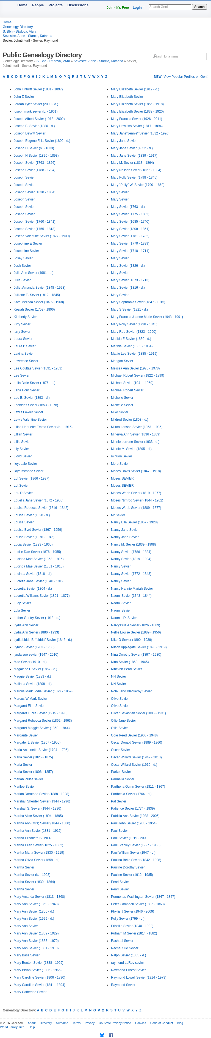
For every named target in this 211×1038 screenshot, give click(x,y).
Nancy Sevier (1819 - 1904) (131, 559)
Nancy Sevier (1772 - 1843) (131, 574)
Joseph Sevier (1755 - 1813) (34, 229)
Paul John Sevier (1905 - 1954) (134, 823)
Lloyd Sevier (23, 456)
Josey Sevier (23, 258)
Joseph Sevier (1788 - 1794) (34, 170)
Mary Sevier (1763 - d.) (128, 207)
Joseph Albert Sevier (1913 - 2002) (39, 119)
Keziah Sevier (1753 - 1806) (34, 309)
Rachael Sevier (122, 941)
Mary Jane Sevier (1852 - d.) (132, 148)
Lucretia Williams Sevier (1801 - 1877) (42, 596)
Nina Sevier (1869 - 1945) (130, 662)
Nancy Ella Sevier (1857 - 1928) (134, 522)
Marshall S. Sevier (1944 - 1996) (37, 808)
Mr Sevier (118, 515)
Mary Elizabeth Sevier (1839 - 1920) (137, 111)
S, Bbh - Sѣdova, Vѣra (19, 31)
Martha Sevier (24, 867)
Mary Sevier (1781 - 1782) (130, 236)
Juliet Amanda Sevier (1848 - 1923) (39, 287)
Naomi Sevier (121, 603)
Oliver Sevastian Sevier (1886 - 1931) (138, 713)
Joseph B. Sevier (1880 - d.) (34, 126)
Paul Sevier (119, 831)
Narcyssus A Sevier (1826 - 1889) (135, 625)
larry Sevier (22, 332)
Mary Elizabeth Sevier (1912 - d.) (135, 89)
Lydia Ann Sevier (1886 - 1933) (36, 632)
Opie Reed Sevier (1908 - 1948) (134, 735)
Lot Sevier (21, 486)
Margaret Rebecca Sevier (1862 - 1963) (43, 720)
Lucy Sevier (22, 603)
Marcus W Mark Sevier (30, 699)
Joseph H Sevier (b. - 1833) (34, 148)
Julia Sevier (22, 280)
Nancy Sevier (121, 566)
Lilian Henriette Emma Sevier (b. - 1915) (43, 427)
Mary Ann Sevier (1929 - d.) (34, 919)
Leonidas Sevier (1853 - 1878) (36, 405)
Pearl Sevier (120, 882)
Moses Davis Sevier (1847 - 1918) (136, 471)
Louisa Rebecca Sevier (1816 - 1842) (41, 508)
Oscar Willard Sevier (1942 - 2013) (136, 757)
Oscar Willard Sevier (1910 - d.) (134, 765)
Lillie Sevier (22, 442)
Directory (46, 1023)
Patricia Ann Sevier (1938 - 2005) (135, 816)
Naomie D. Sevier (124, 618)
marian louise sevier (28, 779)
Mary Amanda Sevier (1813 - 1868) (39, 897)
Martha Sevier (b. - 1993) (32, 875)
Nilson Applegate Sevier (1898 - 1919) (139, 647)
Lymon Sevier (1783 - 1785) (34, 647)
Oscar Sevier (120, 750)
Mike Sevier (119, 412)
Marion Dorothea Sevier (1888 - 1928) (41, 794)
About (32, 1023)
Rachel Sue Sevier (124, 948)
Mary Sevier (120, 192)
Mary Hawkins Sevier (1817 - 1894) (137, 126)
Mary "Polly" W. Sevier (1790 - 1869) (138, 185)
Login (137, 8)
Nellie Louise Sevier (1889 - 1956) (136, 632)
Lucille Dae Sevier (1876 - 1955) (37, 552)
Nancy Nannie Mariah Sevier (132, 588)
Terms (76, 1023)
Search (199, 7)
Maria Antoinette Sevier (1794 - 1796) (41, 750)
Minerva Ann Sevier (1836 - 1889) (135, 434)
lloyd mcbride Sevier (28, 471)
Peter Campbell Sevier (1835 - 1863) (138, 904)
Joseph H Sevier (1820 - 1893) (36, 155)
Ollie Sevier (119, 728)
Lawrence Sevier (26, 361)
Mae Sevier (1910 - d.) (30, 662)
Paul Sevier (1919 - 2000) (130, 838)
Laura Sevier (23, 339)
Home (22, 5)
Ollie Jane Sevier (123, 720)
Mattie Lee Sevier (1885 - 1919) (134, 353)
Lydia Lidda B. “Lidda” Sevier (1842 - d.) (43, 640)
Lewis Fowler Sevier (28, 412)
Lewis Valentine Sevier (30, 419)
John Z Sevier (24, 97)
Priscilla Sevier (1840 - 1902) (132, 926)
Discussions (77, 5)
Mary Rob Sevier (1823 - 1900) (133, 332)
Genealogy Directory (18, 27)
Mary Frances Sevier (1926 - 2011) (136, 119)
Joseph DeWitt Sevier (29, 133)
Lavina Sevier (24, 353)
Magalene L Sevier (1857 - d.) (35, 669)
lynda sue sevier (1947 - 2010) (36, 654)
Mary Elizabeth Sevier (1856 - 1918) (137, 104)
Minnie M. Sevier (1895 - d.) (131, 449)
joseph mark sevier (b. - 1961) (35, 111)
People (38, 5)
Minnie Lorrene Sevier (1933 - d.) (135, 442)
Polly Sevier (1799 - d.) (128, 919)
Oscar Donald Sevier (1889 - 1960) (136, 742)
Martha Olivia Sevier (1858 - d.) (37, 860)
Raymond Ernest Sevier (128, 970)
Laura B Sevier (24, 346)
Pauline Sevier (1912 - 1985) (132, 875)
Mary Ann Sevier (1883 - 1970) (36, 941)
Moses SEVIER (122, 478)
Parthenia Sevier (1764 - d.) (131, 794)
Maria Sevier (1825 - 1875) (33, 757)
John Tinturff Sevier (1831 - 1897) (38, 89)
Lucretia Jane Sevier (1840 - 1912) (39, 581)
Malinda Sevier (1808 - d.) (33, 684)
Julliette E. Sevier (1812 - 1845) (37, 295)
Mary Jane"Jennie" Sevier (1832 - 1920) (140, 133)
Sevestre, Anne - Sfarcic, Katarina (27, 36)
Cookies (140, 1023)
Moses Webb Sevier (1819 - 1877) (136, 493)
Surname (62, 1023)
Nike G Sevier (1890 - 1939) (131, 640)
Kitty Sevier (22, 324)
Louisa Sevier (24, 522)
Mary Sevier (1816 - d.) (128, 287)
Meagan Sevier (122, 361)
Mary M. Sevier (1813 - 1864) (132, 163)
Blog (180, 1023)
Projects (56, 5)
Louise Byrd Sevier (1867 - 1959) (38, 530)
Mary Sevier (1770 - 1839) (130, 243)
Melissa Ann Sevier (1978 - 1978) (135, 368)
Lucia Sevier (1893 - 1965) (33, 544)
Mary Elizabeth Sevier (127, 97)
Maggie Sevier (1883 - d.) (32, 676)
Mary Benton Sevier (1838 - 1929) (38, 963)
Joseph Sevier (24, 177)
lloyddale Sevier (25, 464)
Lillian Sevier (23, 434)
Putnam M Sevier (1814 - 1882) (134, 933)
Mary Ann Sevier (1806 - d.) (34, 911)
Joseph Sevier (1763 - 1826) (34, 163)
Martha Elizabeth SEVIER (32, 838)
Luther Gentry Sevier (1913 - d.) (37, 618)
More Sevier (120, 464)
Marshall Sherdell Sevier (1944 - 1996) (42, 801)
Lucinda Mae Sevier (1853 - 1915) (38, 559)
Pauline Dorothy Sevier (128, 867)
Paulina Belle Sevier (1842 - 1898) (136, 860)
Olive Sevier (120, 699)
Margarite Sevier (26, 735)
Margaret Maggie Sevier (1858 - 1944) (42, 728)
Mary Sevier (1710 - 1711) (130, 251)
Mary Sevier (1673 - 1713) (130, 280)
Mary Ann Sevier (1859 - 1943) (36, 904)
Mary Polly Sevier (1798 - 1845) (134, 177)
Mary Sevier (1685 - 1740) (130, 221)
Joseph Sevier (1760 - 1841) (34, 221)
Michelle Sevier (122, 398)
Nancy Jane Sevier (125, 530)
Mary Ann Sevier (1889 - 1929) (36, 933)
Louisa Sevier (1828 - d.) (32, 515)
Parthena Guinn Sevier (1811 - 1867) (138, 786)
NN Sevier (118, 676)
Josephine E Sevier (28, 243)
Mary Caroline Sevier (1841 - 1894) (39, 985)
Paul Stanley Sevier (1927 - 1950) (135, 845)
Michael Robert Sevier (127, 390)
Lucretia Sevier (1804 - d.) (33, 588)
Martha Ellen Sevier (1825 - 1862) (38, 845)
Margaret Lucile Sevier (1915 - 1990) (40, 713)
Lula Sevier (22, 610)
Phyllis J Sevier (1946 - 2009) (132, 911)
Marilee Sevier (24, 786)
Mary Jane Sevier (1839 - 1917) (134, 155)
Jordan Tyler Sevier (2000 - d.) (36, 104)
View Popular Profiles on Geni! (181, 77)
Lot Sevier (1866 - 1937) (31, 478)
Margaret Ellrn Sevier (29, 706)
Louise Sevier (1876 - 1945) (34, 537)
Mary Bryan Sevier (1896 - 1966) (38, 970)
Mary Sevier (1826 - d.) (128, 266)
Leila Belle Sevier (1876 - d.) (34, 383)
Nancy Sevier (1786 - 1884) (131, 552)
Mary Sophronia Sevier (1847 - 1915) (138, 302)
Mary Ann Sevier (26, 926)
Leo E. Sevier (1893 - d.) (32, 398)
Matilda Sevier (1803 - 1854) (131, 346)
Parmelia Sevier (122, 779)
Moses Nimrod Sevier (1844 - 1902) (137, 500)
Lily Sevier (21, 449)
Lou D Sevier (23, 493)
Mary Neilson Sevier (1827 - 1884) (136, 170)
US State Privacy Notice (115, 1023)
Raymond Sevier (123, 985)
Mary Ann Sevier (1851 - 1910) (36, 948)
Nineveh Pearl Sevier (126, 669)
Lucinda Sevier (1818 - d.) (33, 574)
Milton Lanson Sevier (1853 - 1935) (136, 427)
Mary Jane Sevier (124, 141)
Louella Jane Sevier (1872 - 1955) (38, 500)
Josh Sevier (22, 266)
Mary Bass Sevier (27, 955)
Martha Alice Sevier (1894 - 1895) (38, 816)
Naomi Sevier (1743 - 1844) (131, 596)
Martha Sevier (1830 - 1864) (34, 882)
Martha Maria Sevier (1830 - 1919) (39, 853)
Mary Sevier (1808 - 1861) (130, 229)
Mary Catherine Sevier (30, 992)
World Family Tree (12, 1027)
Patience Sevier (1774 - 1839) (133, 808)
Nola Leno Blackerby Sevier (131, 691)
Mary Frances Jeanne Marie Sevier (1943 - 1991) (147, 317)
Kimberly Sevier (25, 317)
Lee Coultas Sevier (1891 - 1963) (38, 368)
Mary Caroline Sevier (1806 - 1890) (39, 977)
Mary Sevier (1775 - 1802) (130, 214)
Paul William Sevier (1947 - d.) (133, 853)
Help (32, 1027)
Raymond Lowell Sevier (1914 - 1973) (138, 977)
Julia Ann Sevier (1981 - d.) (34, 273)
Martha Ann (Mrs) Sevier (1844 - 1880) (42, 823)
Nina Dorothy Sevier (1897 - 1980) (136, 654)
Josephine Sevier (26, 251)
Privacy (90, 1023)
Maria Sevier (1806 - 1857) (33, 772)
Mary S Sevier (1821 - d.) (129, 309)
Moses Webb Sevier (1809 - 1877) (136, 508)
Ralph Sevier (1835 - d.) (128, 955)
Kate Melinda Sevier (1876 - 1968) (39, 302)
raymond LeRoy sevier (127, 963)
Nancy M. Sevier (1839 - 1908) (133, 544)
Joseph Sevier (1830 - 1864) (34, 192)
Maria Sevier (23, 765)
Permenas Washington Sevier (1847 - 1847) (143, 897)
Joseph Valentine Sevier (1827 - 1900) (42, 236)
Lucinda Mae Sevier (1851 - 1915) (38, 566)
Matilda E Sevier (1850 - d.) (131, 339)
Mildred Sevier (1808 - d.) (129, 419)
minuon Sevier (121, 456)
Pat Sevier (118, 801)
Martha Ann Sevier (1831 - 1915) (38, 831)
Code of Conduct (161, 1023)
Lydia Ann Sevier (26, 625)
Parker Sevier (121, 772)
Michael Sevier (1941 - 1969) (132, 383)
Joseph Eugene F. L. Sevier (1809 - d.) (42, 141)
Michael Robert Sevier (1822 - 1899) (137, 375)
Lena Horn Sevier (26, 390)
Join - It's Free (118, 8)
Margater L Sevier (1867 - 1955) (37, 742)
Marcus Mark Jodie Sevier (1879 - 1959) (43, 691)
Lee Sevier (21, 375)
